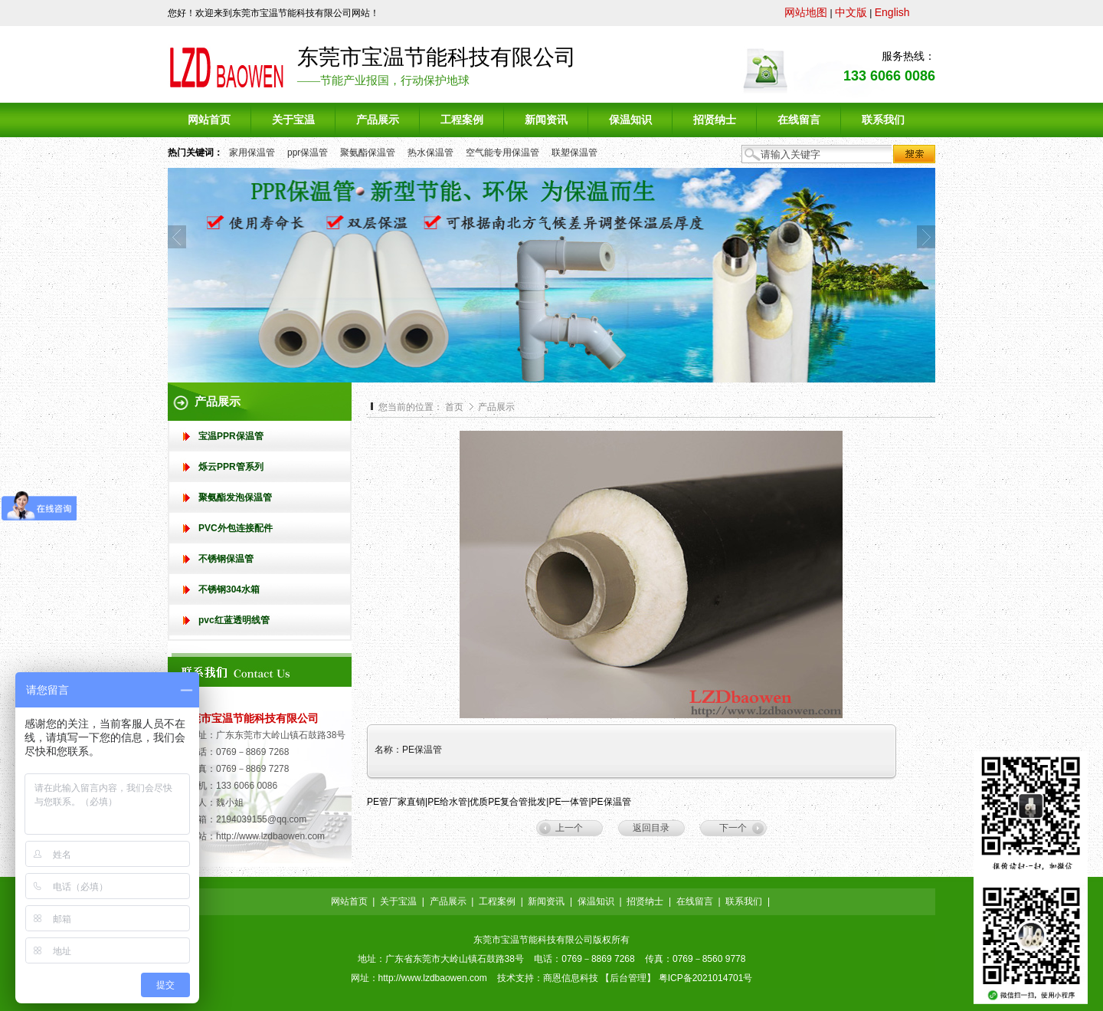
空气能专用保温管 (502, 152)
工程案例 (497, 901)
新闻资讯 (546, 901)
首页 (454, 407)
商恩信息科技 (570, 978)
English (892, 12)
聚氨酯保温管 (367, 152)
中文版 (851, 12)
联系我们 (743, 901)
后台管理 (628, 978)
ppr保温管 (307, 152)
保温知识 (596, 901)
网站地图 (805, 12)
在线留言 (694, 901)
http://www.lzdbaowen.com (270, 836)
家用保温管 (252, 152)
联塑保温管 (574, 152)
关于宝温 (398, 901)
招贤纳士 (645, 901)
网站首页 (349, 901)
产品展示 (496, 407)
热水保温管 (430, 152)
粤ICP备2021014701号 (706, 978)
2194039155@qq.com (261, 819)
